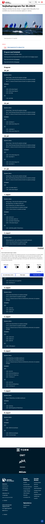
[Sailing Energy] (22, 35)
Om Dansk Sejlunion (27, 486)
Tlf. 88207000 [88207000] (5, 495)
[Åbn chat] (42, 521)
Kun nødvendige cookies (8, 274)
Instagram (17, 59)
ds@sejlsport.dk (5, 493)
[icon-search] (35, 2)
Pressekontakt (26, 484)
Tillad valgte (22, 274)
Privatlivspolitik (26, 488)
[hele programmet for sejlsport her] (14, 47)
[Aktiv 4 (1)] (22, 455)
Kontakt (25, 482)
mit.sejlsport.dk (26, 497)
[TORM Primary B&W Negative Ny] (22, 450)
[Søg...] (31, 2)
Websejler (25, 495)
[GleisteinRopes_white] (22, 467)
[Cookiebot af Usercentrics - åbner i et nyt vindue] (38, 248)
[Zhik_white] (22, 461)
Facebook (17, 62)
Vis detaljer (39, 271)
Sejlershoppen (26, 493)
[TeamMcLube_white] (22, 472)
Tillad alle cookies (36, 274)
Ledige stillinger (26, 491)
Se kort (5, 500)
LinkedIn (36, 498)
